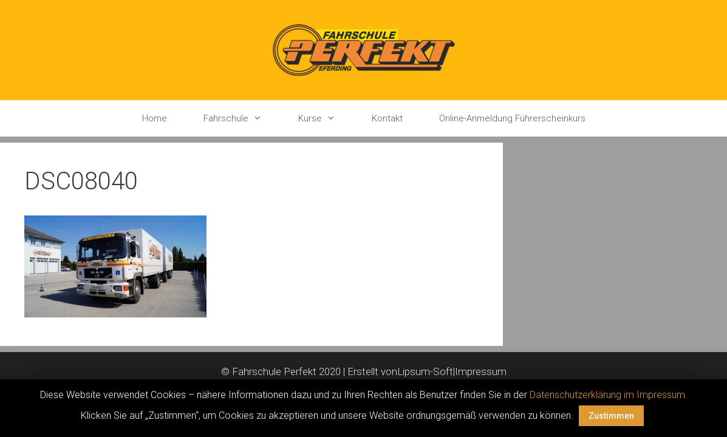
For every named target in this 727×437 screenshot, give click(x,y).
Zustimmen (611, 416)
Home (154, 118)
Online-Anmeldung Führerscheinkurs (512, 118)
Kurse (325, 118)
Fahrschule (241, 118)
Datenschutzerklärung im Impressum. (609, 395)
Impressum (481, 371)
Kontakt (387, 118)
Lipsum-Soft (425, 371)
